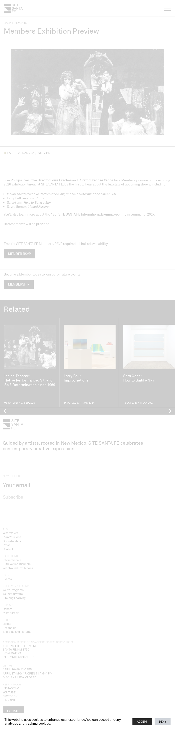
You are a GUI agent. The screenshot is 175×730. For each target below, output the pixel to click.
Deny (162, 721)
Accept (142, 721)
